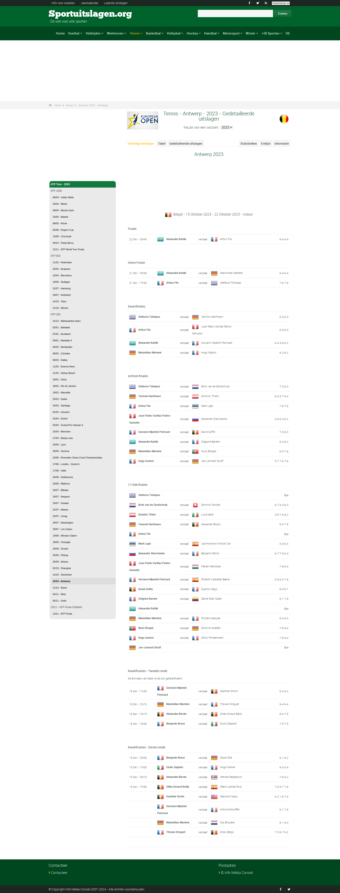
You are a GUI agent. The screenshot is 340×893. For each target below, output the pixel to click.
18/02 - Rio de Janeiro (64, 386)
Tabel (161, 143)
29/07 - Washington (63, 522)
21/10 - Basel (60, 587)
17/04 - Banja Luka (63, 438)
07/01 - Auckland (61, 334)
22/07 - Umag (60, 516)
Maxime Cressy (229, 796)
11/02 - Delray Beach (64, 373)
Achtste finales (138, 376)
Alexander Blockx (211, 524)
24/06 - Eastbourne (63, 477)
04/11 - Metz (59, 594)
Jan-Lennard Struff (212, 461)
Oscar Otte (226, 757)
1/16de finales (137, 484)
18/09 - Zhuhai (60, 548)
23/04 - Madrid (60, 217)
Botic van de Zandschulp (215, 386)
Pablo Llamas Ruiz (231, 786)
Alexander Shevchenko (214, 418)
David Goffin (208, 431)
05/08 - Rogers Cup (63, 230)
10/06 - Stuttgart (61, 282)
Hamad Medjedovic (231, 777)
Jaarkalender (89, 3)
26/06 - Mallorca (61, 483)
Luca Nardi (207, 514)
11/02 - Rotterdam (62, 262)
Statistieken (248, 143)
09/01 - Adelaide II (62, 340)
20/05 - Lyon (59, 444)
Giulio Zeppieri (228, 723)
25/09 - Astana (60, 561)
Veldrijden (93, 33)
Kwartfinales (136, 306)
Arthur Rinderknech (212, 637)
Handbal (210, 33)
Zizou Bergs (227, 832)
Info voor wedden (63, 3)
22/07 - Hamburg (62, 288)
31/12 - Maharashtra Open (67, 321)
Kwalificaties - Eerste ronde (146, 747)
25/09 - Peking (60, 555)
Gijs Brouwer (227, 822)
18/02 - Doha (60, 379)
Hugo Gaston (208, 352)
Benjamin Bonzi (210, 553)
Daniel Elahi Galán (211, 598)
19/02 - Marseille (61, 392)
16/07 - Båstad (60, 490)
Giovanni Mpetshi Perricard (216, 342)
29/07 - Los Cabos (62, 529)
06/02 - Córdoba (61, 353)
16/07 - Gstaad (61, 503)
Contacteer (59, 872)
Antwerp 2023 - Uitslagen (93, 105)
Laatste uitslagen (116, 3)
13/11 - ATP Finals (62, 613)
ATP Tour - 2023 (82, 184)
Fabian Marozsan (211, 566)
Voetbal (73, 33)
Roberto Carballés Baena (215, 579)
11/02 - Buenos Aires (64, 366)
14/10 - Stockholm (62, 574)
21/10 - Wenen (60, 308)
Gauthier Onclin (229, 691)
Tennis (135, 33)
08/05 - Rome (60, 223)
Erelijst (266, 143)
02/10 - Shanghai (62, 568)
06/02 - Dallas (60, 360)
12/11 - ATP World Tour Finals (68, 249)
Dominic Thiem (210, 396)
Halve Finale (136, 262)
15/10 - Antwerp (61, 581)
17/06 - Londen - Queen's (66, 464)
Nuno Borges (208, 451)
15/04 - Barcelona (62, 275)
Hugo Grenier (227, 767)
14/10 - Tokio (59, 301)
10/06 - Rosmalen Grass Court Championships (77, 457)
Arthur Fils (226, 239)
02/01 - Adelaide (61, 327)
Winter (250, 33)
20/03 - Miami (60, 204)
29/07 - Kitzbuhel (62, 295)
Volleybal (173, 33)
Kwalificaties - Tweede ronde (147, 671)
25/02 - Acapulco (61, 269)
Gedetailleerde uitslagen (185, 143)
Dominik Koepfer (211, 628)
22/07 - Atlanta (60, 509)
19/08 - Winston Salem (65, 535)
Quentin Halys (209, 589)
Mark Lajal (207, 405)
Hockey (192, 33)
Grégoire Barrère (210, 441)
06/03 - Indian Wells (63, 197)
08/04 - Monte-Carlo (63, 210)
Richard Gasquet (210, 618)
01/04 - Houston (61, 412)
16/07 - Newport (61, 496)
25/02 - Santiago (61, 405)
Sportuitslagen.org (65, 14)
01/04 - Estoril (60, 418)
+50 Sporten (271, 33)
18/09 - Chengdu (61, 542)
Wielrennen (115, 33)
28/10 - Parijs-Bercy (63, 243)
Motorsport (231, 33)
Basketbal (153, 33)
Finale (132, 229)
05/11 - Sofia (59, 600)
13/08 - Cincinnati (62, 236)
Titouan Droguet (229, 704)
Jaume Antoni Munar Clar (216, 543)
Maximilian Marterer (231, 273)
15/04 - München (62, 431)
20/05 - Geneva (61, 451)
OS (288, 33)
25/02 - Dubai (60, 399)
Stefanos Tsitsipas (230, 282)
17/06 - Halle (59, 470)
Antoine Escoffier (230, 809)
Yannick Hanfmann (212, 316)
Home (60, 33)
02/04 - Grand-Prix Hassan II (68, 425)
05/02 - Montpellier (62, 347)
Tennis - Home (59, 175)
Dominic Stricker (210, 504)
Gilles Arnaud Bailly (231, 713)
